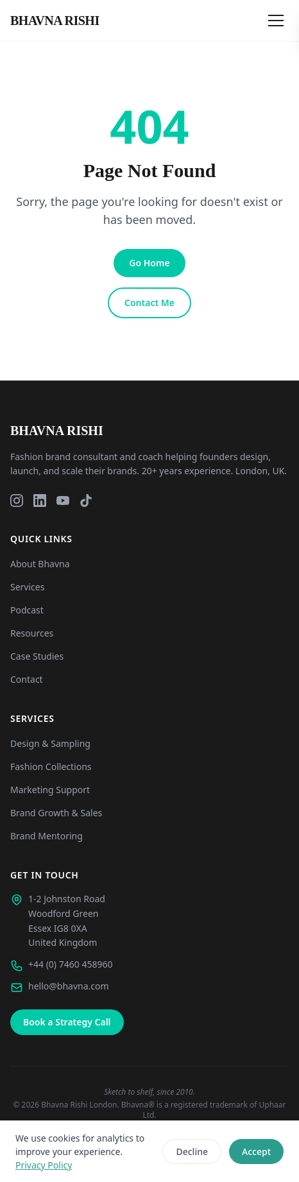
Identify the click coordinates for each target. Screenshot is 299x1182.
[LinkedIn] (39, 500)
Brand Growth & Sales (56, 813)
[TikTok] (86, 500)
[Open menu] (276, 20)
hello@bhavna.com (68, 986)
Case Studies (37, 656)
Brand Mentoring (46, 836)
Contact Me (149, 302)
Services (27, 587)
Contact (26, 679)
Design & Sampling (50, 743)
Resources (31, 633)
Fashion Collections (51, 766)
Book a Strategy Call (67, 1022)
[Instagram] (16, 500)
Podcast (27, 610)
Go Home (149, 263)
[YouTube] (62, 500)
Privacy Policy (43, 1165)
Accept (256, 1151)
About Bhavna (40, 564)
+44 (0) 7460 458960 (70, 964)
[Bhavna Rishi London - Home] (54, 21)
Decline (192, 1151)
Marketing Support (50, 790)
